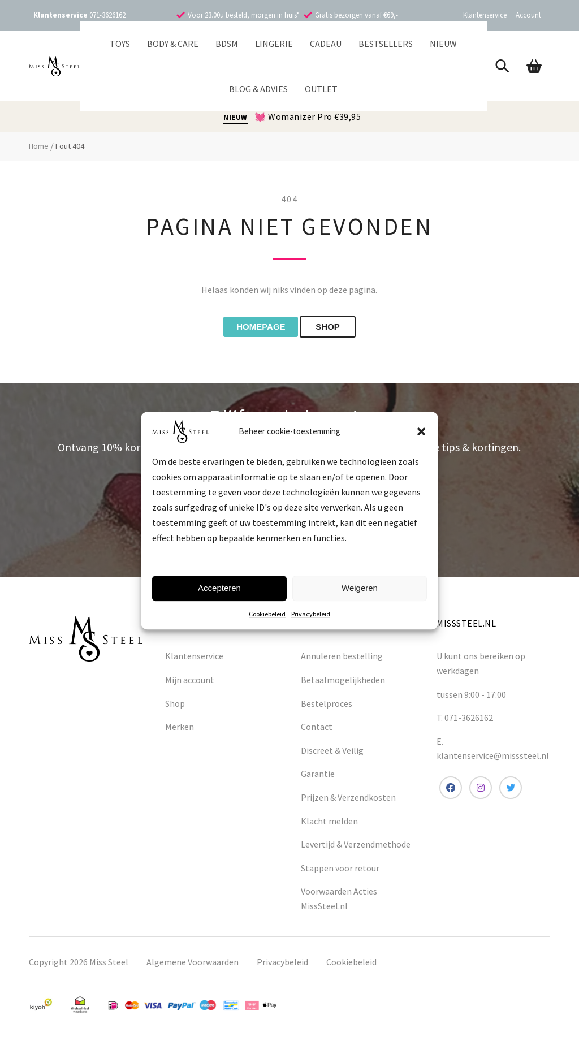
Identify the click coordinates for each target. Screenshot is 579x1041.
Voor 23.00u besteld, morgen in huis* (243, 15)
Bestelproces (326, 706)
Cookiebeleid (267, 614)
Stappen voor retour (340, 871)
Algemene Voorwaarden (192, 965)
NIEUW (235, 117)
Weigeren (360, 588)
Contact (316, 730)
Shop (175, 706)
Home (39, 146)
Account (528, 15)
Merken (179, 730)
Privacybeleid (310, 614)
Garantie (318, 777)
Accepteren (219, 588)
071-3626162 (107, 15)
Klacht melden (329, 824)
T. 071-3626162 (465, 721)
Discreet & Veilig (332, 753)
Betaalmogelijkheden (343, 683)
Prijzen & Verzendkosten (348, 800)
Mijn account (189, 683)
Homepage (252, 329)
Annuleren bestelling (342, 660)
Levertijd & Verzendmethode (356, 847)
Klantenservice (485, 15)
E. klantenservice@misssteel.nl (493, 752)
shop (338, 329)
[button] (421, 431)
